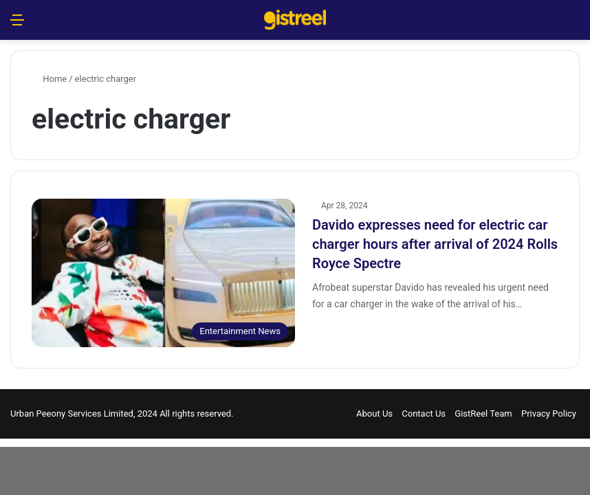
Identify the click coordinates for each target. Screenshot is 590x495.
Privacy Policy (548, 413)
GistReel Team (483, 413)
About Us (374, 413)
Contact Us (424, 413)
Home (49, 79)
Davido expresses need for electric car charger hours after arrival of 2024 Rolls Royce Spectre (435, 244)
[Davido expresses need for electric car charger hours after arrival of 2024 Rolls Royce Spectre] (163, 273)
